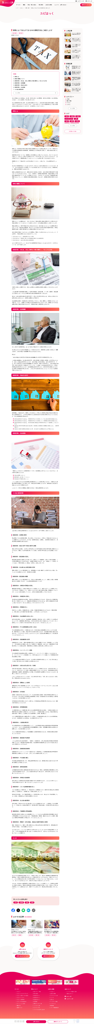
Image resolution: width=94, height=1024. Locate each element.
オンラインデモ (37, 1007)
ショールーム (37, 1005)
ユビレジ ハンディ (20, 997)
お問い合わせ (63, 4)
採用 (46, 1021)
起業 (72, 121)
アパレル (68, 102)
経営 (32, 902)
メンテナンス (53, 1003)
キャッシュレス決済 (21, 1003)
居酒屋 (21, 902)
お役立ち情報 (49, 4)
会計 (16, 902)
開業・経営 (21, 33)
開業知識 (20, 935)
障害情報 (52, 1005)
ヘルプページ (80, 1)
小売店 (68, 99)
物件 (67, 121)
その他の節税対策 (19, 89)
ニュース (56, 4)
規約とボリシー (70, 993)
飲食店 (78, 116)
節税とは (17, 76)
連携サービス (19, 1007)
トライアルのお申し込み (39, 1009)
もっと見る (72, 108)
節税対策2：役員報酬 (20, 83)
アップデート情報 (53, 1001)
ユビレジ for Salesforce (21, 1001)
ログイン (89, 1)
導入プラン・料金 (37, 991)
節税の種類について (19, 78)
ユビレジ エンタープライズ (22, 993)
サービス (18, 4)
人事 (76, 118)
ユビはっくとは (72, 131)
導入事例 (41, 4)
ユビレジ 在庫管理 (20, 999)
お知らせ (52, 999)
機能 (24, 4)
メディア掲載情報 (54, 1007)
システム (68, 104)
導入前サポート (37, 995)
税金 (27, 902)
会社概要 (41, 1021)
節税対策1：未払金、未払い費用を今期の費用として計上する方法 (31, 80)
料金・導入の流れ (32, 4)
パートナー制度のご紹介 (72, 991)
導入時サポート (37, 997)
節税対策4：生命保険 (20, 87)
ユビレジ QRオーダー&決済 (22, 995)
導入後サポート (37, 999)
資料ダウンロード (86, 4)
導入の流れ (36, 993)
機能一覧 (18, 1005)
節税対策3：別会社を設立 (21, 85)
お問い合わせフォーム (22, 956)
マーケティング (69, 118)
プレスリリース (54, 995)
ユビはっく (52, 991)
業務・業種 (69, 100)
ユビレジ (18, 991)
